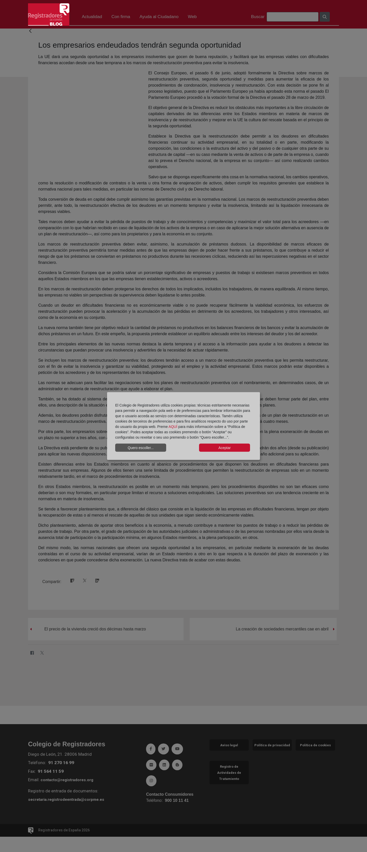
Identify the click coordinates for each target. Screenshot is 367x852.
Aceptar (224, 447)
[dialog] (183, 426)
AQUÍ (172, 427)
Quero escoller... (141, 447)
